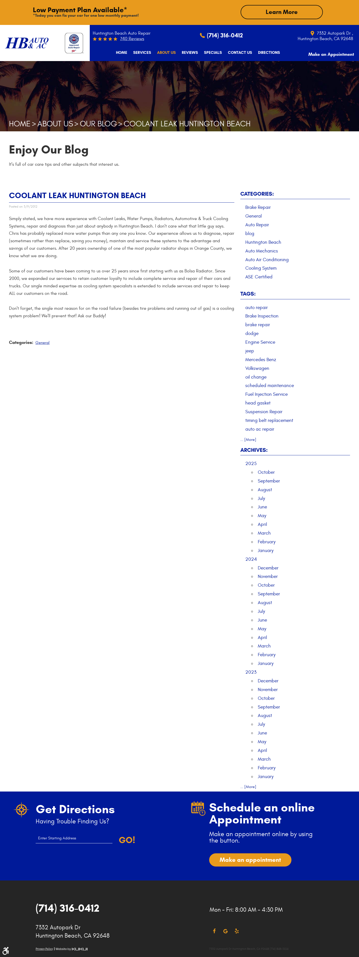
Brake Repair (258, 207)
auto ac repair (259, 428)
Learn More (282, 12)
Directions (263, 52)
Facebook (214, 931)
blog (249, 233)
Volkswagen (257, 368)
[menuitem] (115, 52)
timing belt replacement (269, 420)
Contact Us (234, 52)
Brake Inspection (261, 316)
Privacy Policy (44, 948)
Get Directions (75, 809)
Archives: (254, 449)
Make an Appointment (327, 52)
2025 (251, 463)
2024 (251, 558)
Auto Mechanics (261, 250)
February (266, 541)
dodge (252, 333)
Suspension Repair (263, 411)
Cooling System (260, 268)
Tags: (248, 293)
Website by (71, 948)
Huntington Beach (263, 241)
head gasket (257, 402)
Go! (127, 839)
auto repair (256, 307)
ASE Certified (258, 276)
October (266, 472)
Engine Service (260, 341)
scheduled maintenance (269, 385)
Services (136, 52)
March (264, 532)
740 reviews (132, 38)
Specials (207, 52)
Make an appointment (250, 859)
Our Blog (98, 123)
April (262, 524)
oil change (256, 376)
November (268, 576)
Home (115, 52)
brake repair (257, 324)
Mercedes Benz (260, 359)
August (265, 489)
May (262, 515)
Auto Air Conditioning (267, 259)
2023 (251, 671)
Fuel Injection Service (266, 394)
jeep (249, 350)
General (42, 342)
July (261, 498)
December (268, 567)
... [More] (248, 439)
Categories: (257, 193)
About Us (160, 52)
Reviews (184, 52)
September (269, 480)
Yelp (236, 931)
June (262, 506)
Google (225, 931)
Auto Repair (257, 224)
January (265, 550)
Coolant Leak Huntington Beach (187, 123)
